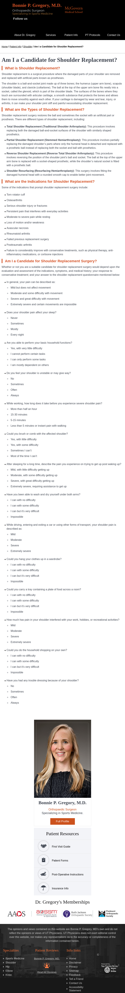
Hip (8, 966)
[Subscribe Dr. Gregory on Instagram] (53, 19)
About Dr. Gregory (24, 35)
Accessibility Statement (76, 989)
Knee (9, 974)
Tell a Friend (76, 979)
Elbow (9, 970)
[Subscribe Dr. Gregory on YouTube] (46, 19)
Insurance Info (51, 888)
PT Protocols (92, 35)
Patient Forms (51, 860)
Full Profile (62, 821)
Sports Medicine (15, 958)
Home (4, 34)
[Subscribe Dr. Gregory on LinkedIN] (36, 26)
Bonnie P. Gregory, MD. (47, 958)
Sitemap (74, 970)
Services (51, 35)
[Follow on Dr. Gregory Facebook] (33, 19)
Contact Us (113, 35)
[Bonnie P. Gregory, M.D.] (36, 9)
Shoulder (27, 46)
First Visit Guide (52, 846)
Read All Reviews (47, 972)
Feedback (75, 974)
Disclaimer (75, 962)
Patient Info (71, 35)
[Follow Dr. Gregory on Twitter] (40, 19)
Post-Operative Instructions (59, 874)
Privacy (73, 966)
